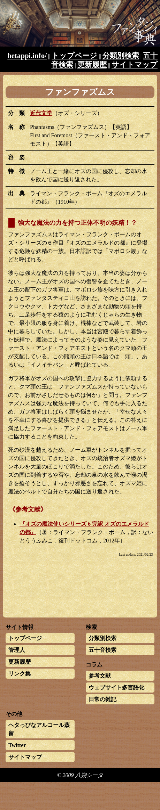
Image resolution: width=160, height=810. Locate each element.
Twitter (17, 745)
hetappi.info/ (27, 55)
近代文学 (41, 113)
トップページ (74, 55)
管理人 (16, 650)
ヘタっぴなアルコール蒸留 (39, 729)
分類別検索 (120, 55)
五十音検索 (102, 650)
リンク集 (19, 674)
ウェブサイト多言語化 (116, 687)
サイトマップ (135, 64)
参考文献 (100, 676)
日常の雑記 (102, 699)
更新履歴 (92, 64)
